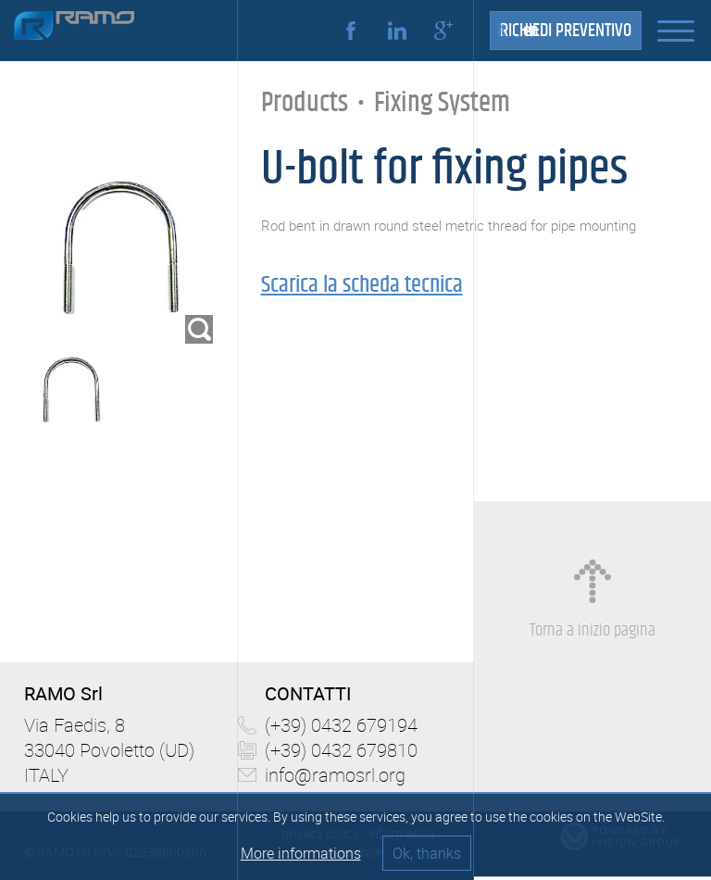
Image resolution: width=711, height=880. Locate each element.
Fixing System (442, 103)
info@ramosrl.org (335, 774)
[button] (684, 30)
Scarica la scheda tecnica (362, 284)
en (531, 31)
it (501, 31)
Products (304, 103)
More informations (301, 853)
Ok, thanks (427, 853)
